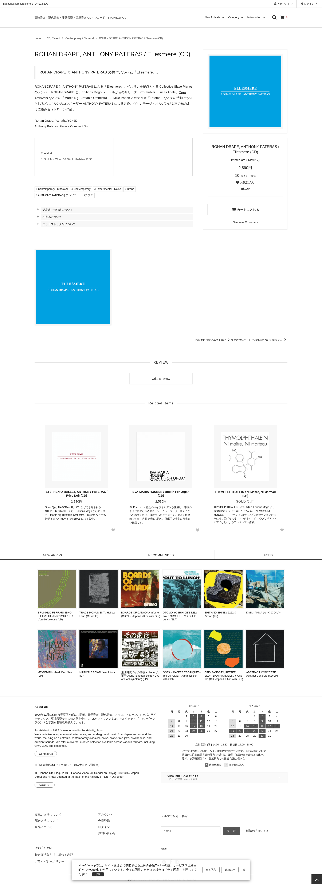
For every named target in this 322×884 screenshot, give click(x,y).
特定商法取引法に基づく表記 (54, 854)
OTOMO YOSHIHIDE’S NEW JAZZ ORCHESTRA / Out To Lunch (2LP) (180, 616)
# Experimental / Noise (107, 189)
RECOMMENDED (161, 555)
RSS (38, 847)
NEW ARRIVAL (53, 555)
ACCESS (45, 785)
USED (268, 555)
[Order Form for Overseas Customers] (245, 222)
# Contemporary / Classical (52, 189)
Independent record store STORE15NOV (25, 3)
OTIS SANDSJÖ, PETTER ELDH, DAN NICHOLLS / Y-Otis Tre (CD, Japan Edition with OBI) (223, 676)
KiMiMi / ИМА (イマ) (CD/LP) (263, 612)
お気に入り (245, 182)
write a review (161, 378)
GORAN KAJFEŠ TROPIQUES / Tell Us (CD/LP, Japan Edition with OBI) (182, 676)
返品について (241, 340)
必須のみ (230, 869)
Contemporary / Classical (79, 38)
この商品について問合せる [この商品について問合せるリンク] (269, 340)
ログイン (309, 3)
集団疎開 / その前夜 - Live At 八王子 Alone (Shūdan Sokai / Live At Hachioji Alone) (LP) (140, 676)
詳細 (98, 874)
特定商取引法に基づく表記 (213, 340)
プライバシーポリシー (49, 860)
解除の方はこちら (258, 830)
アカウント (284, 3)
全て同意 (211, 869)
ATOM (47, 847)
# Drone (129, 189)
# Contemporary (80, 189)
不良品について (52, 217)
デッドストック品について (59, 224)
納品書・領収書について (58, 209)
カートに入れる (245, 209)
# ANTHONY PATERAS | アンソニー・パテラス (64, 195)
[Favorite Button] (113, 530)
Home (38, 38)
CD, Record (53, 38)
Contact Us (46, 753)
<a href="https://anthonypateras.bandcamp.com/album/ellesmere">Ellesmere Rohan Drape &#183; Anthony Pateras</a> (153, 156)
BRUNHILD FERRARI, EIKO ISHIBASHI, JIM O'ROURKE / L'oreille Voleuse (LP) (55, 616)
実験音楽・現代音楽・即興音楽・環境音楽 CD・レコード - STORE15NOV (80, 17)
